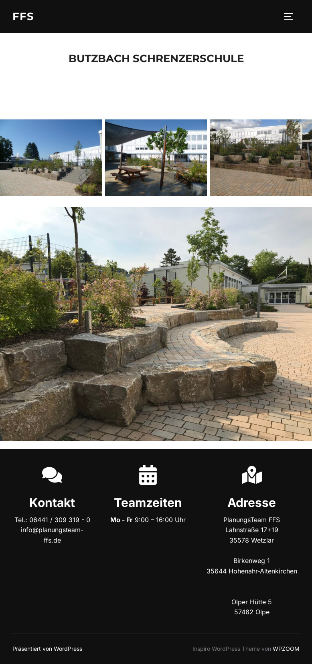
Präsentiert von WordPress (47, 648)
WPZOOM (286, 648)
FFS (23, 16)
